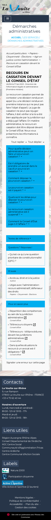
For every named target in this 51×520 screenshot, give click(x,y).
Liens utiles (15, 430)
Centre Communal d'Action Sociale (21, 454)
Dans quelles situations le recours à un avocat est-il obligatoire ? (22, 348)
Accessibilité (16, 504)
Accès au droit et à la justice (25, 278)
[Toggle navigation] (7, 18)
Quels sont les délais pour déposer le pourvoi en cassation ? (22, 200)
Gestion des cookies (25, 507)
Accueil (16, 37)
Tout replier (19, 142)
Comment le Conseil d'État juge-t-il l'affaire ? (22, 222)
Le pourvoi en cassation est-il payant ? (21, 189)
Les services (31, 37)
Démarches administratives (26, 41)
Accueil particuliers (16, 53)
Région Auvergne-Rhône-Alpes (19, 438)
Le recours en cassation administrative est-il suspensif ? (21, 212)
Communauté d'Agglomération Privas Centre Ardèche (22, 449)
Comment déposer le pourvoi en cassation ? (20, 179)
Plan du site (32, 504)
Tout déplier (36, 142)
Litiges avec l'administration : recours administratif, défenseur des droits (25, 288)
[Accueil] (16, 7)
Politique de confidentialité (24, 501)
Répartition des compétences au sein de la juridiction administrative (25, 314)
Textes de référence (18, 238)
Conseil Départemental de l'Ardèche (22, 441)
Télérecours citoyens (23, 324)
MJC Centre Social (12, 444)
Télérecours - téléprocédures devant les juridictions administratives (25, 335)
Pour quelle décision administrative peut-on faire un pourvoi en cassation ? (20, 152)
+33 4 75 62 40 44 (11, 398)
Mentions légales (24, 497)
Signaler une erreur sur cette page (26, 362)
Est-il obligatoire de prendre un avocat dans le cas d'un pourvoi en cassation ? (22, 167)
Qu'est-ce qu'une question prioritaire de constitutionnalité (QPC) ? (25, 257)
